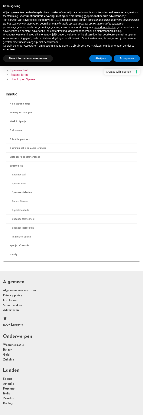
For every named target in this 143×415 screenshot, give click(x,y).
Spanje (7, 378)
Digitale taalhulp (20, 210)
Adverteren (11, 310)
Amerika (8, 383)
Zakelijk (8, 359)
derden (83, 19)
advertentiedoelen (105, 27)
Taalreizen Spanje (21, 236)
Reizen (7, 349)
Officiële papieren (20, 139)
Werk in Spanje (18, 121)
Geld (6, 354)
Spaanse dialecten (22, 192)
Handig (13, 254)
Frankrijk (9, 388)
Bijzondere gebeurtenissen (25, 157)
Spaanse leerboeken (23, 228)
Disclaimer (10, 300)
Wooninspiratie (13, 345)
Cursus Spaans (20, 201)
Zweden (8, 398)
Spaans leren (19, 183)
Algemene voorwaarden (19, 290)
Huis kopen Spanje (20, 103)
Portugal (9, 403)
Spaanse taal (16, 165)
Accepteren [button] (127, 58)
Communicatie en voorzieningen (28, 148)
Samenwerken (12, 305)
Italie (6, 393)
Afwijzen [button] (100, 58)
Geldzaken (16, 130)
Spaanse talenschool (23, 219)
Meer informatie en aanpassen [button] (28, 58)
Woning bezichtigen (21, 112)
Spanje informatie (19, 245)
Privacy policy (12, 295)
